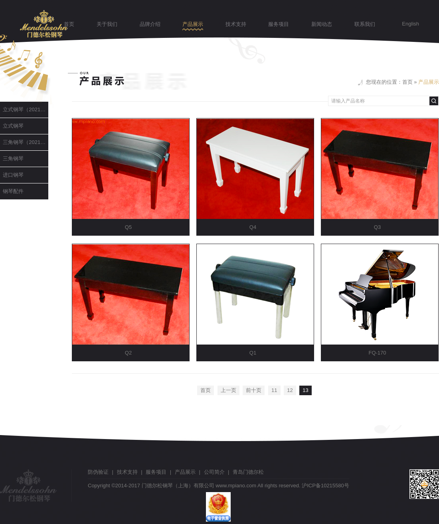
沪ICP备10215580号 (325, 486)
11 (274, 390)
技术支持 (235, 24)
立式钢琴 (12, 126)
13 (305, 390)
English (410, 24)
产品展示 (192, 24)
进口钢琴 (12, 175)
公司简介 (214, 472)
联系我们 (364, 24)
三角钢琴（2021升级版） (24, 142)
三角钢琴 (12, 159)
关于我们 (107, 24)
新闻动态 (321, 24)
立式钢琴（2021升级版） (24, 109)
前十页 (253, 390)
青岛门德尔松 (248, 472)
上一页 (228, 390)
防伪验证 (98, 472)
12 (290, 390)
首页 (69, 24)
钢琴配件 (12, 191)
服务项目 (278, 24)
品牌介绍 (150, 24)
